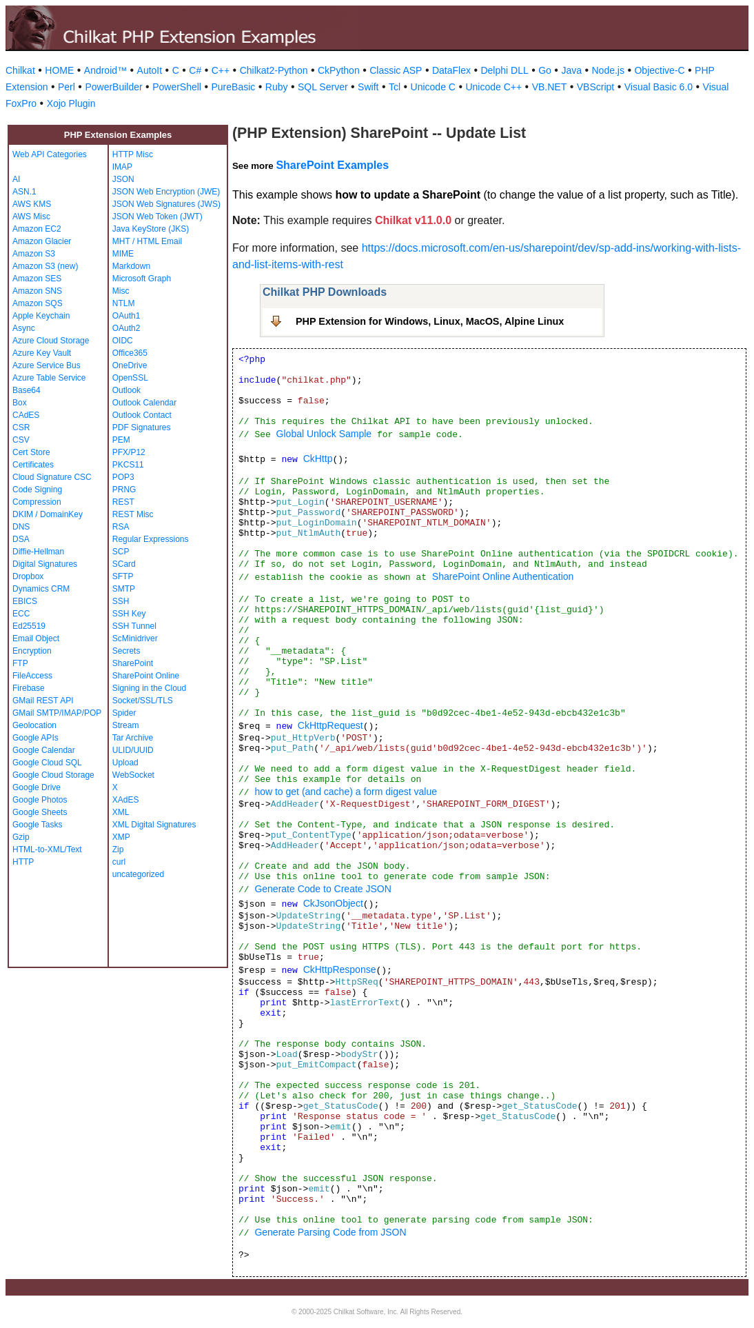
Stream (125, 725)
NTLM (123, 303)
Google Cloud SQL (47, 762)
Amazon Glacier (41, 241)
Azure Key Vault (41, 353)
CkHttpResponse (339, 969)
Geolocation (34, 725)
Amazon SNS (37, 291)
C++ (221, 70)
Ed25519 (28, 626)
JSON (123, 179)
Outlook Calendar (144, 403)
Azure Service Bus (46, 365)
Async (23, 328)
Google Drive (36, 787)
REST (123, 502)
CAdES (25, 415)
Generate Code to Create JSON (322, 888)
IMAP (122, 167)
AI (16, 179)
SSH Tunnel (134, 626)
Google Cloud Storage (53, 775)
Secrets (126, 651)
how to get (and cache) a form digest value (345, 791)
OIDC (122, 340)
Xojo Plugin (71, 103)
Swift (368, 86)
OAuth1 (126, 316)
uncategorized (138, 874)
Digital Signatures (44, 564)
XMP (121, 837)
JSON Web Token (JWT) (157, 216)
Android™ (105, 70)
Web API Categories (49, 154)
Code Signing (37, 489)
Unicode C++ (493, 86)
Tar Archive (132, 738)
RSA (121, 527)
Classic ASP (395, 70)
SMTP (123, 589)
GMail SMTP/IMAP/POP (56, 713)
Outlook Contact (142, 415)
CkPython (339, 70)
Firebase (28, 688)
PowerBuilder (113, 86)
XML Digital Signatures (154, 824)
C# (195, 70)
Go (544, 70)
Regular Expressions (150, 539)
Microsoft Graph (141, 278)
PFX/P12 (128, 452)
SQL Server (323, 86)
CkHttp (318, 458)
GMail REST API (42, 700)
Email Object (35, 638)
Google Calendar (43, 750)
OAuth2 (126, 328)
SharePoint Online (145, 676)
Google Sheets (39, 812)
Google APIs (35, 738)
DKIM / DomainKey (47, 514)
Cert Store (31, 452)
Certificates (33, 465)
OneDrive (129, 365)
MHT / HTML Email (147, 241)
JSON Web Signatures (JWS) (166, 204)
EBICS (24, 601)
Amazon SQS (37, 303)
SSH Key (129, 613)
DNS (21, 527)
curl (118, 862)
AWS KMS (31, 204)
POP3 (123, 477)
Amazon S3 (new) (45, 266)
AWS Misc (31, 216)
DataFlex (451, 70)
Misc (121, 291)
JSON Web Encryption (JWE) (166, 192)
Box (19, 403)
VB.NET (549, 86)
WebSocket (133, 775)
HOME (59, 70)
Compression (36, 502)
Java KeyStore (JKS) (150, 229)
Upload (125, 762)
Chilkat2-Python (274, 70)
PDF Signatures (141, 427)
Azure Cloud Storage (50, 340)
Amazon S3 (33, 254)
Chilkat (20, 70)
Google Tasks (37, 824)
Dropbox (27, 576)
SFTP (123, 576)
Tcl (394, 86)
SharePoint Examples (332, 165)
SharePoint (132, 663)
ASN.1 (24, 192)
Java (571, 70)
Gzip (21, 837)
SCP (121, 551)
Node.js (608, 70)
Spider (124, 713)
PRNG (124, 489)
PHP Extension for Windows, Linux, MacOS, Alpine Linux (430, 321)
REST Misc (133, 514)
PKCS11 (128, 465)
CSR (21, 427)
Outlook (126, 390)
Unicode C (433, 86)
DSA (21, 539)
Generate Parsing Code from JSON (330, 1232)
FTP (20, 663)
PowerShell (176, 86)
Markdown (131, 266)
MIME (123, 254)
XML (121, 812)
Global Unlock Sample (324, 433)
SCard (124, 564)
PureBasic (233, 86)
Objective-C (659, 70)
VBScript (595, 86)
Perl (66, 86)
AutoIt (150, 70)
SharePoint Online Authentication (502, 576)
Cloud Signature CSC (52, 477)
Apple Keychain (41, 316)
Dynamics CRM (41, 589)
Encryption (32, 651)
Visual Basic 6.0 (658, 86)
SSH (121, 601)
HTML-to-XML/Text (47, 849)
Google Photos (39, 800)
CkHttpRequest (330, 725)
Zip (118, 849)
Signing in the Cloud (149, 688)
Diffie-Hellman (38, 551)
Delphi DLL (504, 70)
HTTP (23, 862)
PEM (121, 440)
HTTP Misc (132, 154)
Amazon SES (36, 278)
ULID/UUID (133, 750)
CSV (21, 440)
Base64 (26, 390)
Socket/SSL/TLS (142, 700)
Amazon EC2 (36, 229)
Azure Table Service (49, 378)
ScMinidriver (135, 638)
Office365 (129, 353)
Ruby (276, 86)
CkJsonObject (333, 903)
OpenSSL (130, 378)
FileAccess (32, 676)
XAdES (125, 800)
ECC (21, 613)
